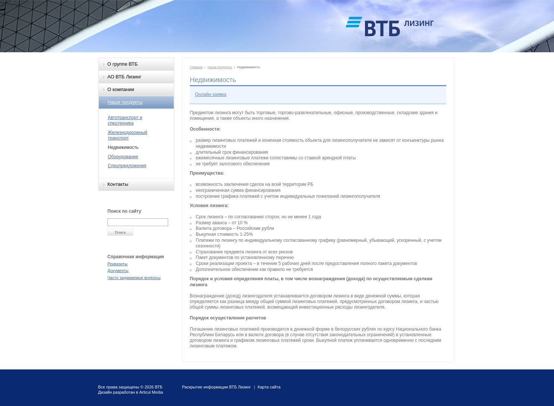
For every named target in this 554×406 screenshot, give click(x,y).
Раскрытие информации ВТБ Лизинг (216, 387)
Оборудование (123, 156)
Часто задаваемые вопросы (134, 277)
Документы (118, 270)
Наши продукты (124, 102)
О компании (120, 89)
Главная (196, 67)
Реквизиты (117, 264)
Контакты (117, 184)
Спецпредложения (127, 165)
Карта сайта (269, 387)
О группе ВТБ (122, 64)
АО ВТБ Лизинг (124, 76)
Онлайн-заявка (210, 94)
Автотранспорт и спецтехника (125, 120)
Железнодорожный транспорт (127, 135)
